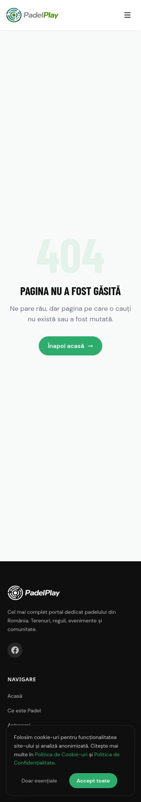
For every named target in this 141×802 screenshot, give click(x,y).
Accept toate (93, 780)
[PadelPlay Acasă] (32, 14)
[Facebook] (15, 650)
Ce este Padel (24, 710)
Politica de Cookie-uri (61, 754)
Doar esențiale (39, 780)
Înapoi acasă (70, 346)
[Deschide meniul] (127, 14)
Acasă (15, 696)
